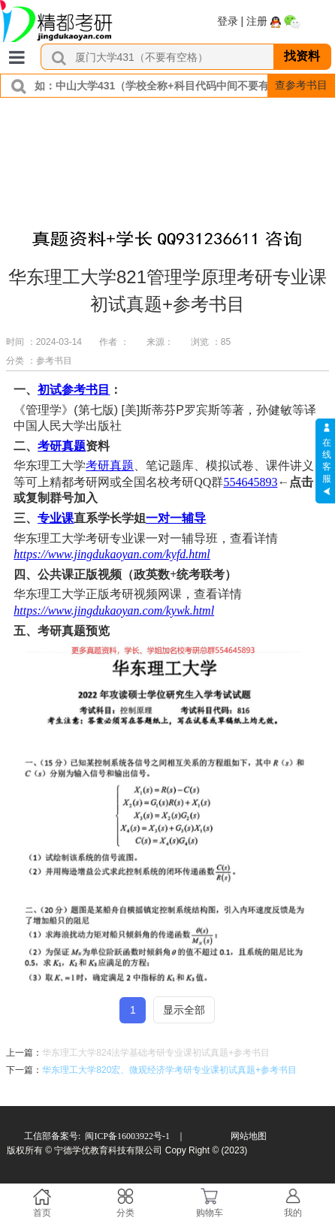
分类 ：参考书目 (38, 360)
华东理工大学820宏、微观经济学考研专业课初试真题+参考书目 (169, 1070)
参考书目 (86, 389)
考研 (50, 446)
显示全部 (184, 1010)
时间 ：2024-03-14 (44, 342)
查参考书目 (301, 85)
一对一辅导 (176, 518)
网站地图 (249, 1136)
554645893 (250, 482)
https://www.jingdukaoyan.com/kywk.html (114, 610)
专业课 (56, 518)
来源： (160, 342)
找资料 (302, 56)
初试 (50, 389)
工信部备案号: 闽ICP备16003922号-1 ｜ (105, 1136)
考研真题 (110, 465)
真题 (74, 446)
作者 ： (113, 342)
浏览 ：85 (211, 342)
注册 (256, 21)
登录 (227, 21)
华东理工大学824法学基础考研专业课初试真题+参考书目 (156, 1052)
